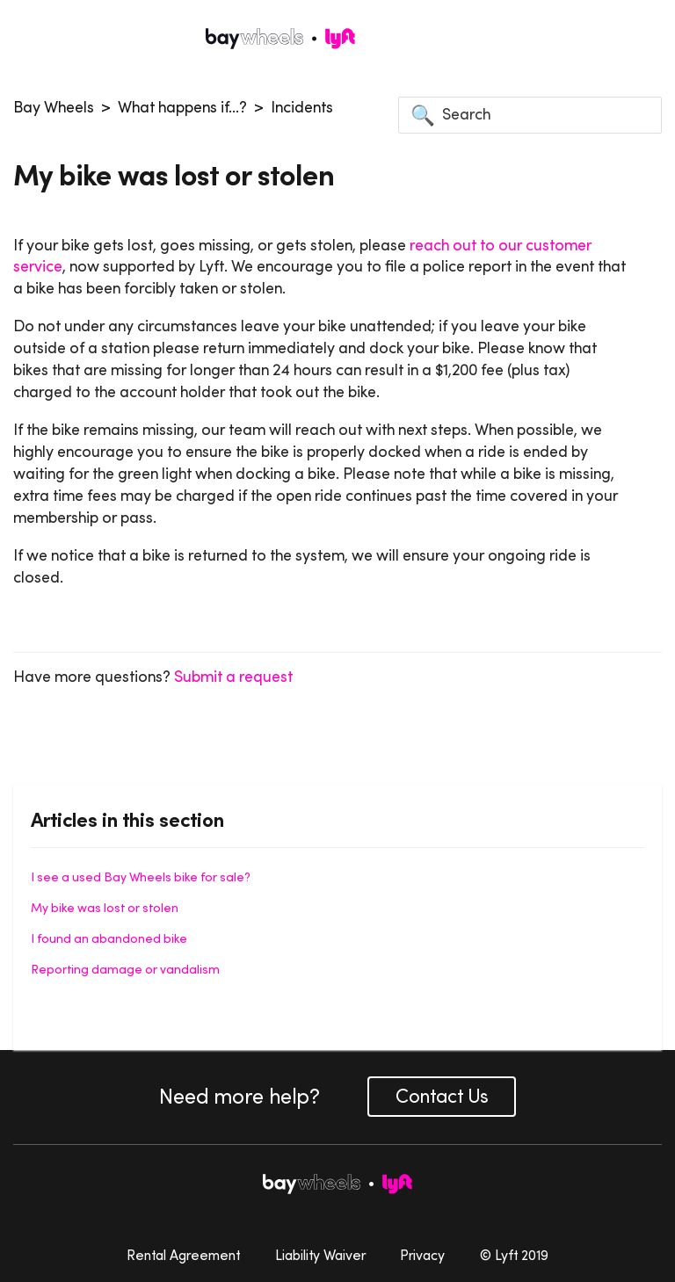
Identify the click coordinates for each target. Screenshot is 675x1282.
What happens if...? (182, 107)
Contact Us (442, 1096)
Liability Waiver (320, 1255)
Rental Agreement (183, 1255)
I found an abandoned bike (109, 938)
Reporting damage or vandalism (125, 969)
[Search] (530, 115)
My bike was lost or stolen (104, 908)
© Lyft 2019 (514, 1255)
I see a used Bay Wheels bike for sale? (140, 877)
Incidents (302, 107)
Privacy (422, 1255)
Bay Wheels (53, 107)
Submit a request (233, 676)
